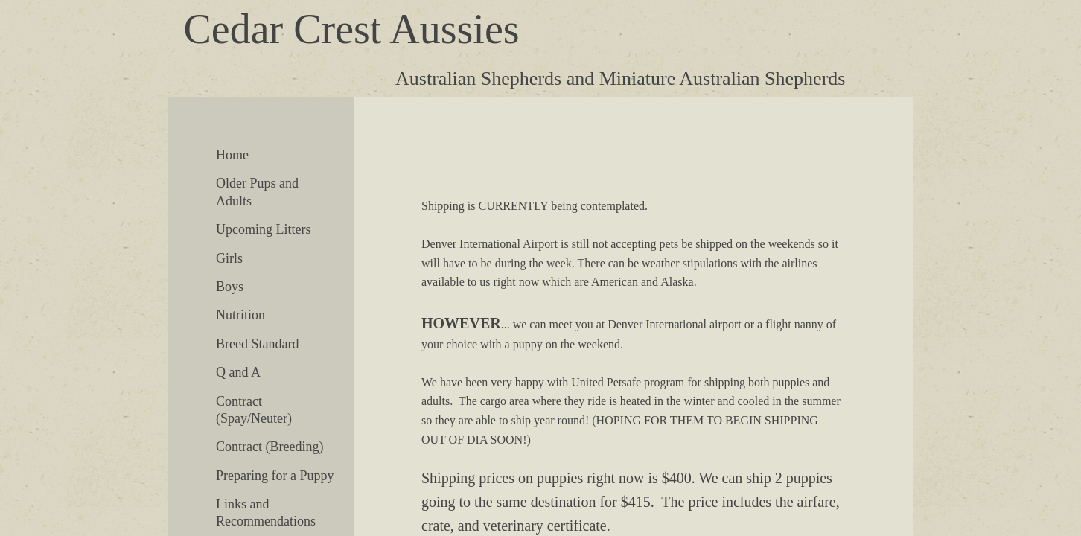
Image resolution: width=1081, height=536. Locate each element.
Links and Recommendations (266, 513)
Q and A (238, 372)
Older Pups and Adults (257, 192)
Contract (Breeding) (269, 446)
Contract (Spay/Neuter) (254, 410)
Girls (229, 258)
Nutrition (240, 314)
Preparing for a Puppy (275, 475)
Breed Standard (257, 343)
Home (232, 154)
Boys (229, 286)
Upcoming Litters (263, 229)
